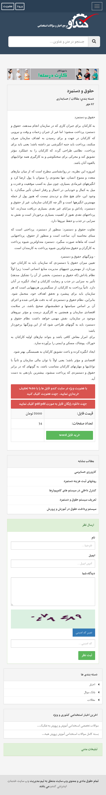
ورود (20, 6)
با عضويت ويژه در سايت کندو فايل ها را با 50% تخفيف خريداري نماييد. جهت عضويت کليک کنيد (53, 391)
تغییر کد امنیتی (84, 632)
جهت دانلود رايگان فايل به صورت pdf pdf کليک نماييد (53, 404)
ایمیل (92, 555)
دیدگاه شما (88, 573)
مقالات (75, 99)
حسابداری (62, 99)
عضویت (8, 6)
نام (93, 537)
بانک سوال (92, 692)
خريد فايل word (69, 435)
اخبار (94, 684)
